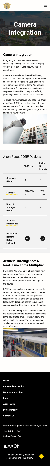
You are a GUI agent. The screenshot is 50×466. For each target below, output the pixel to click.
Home (6, 380)
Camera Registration (13, 386)
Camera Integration (13, 392)
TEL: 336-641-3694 (12, 431)
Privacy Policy (10, 410)
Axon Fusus (9, 404)
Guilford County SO (12, 436)
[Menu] (45, 5)
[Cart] (38, 5)
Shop (5, 398)
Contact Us (8, 415)
